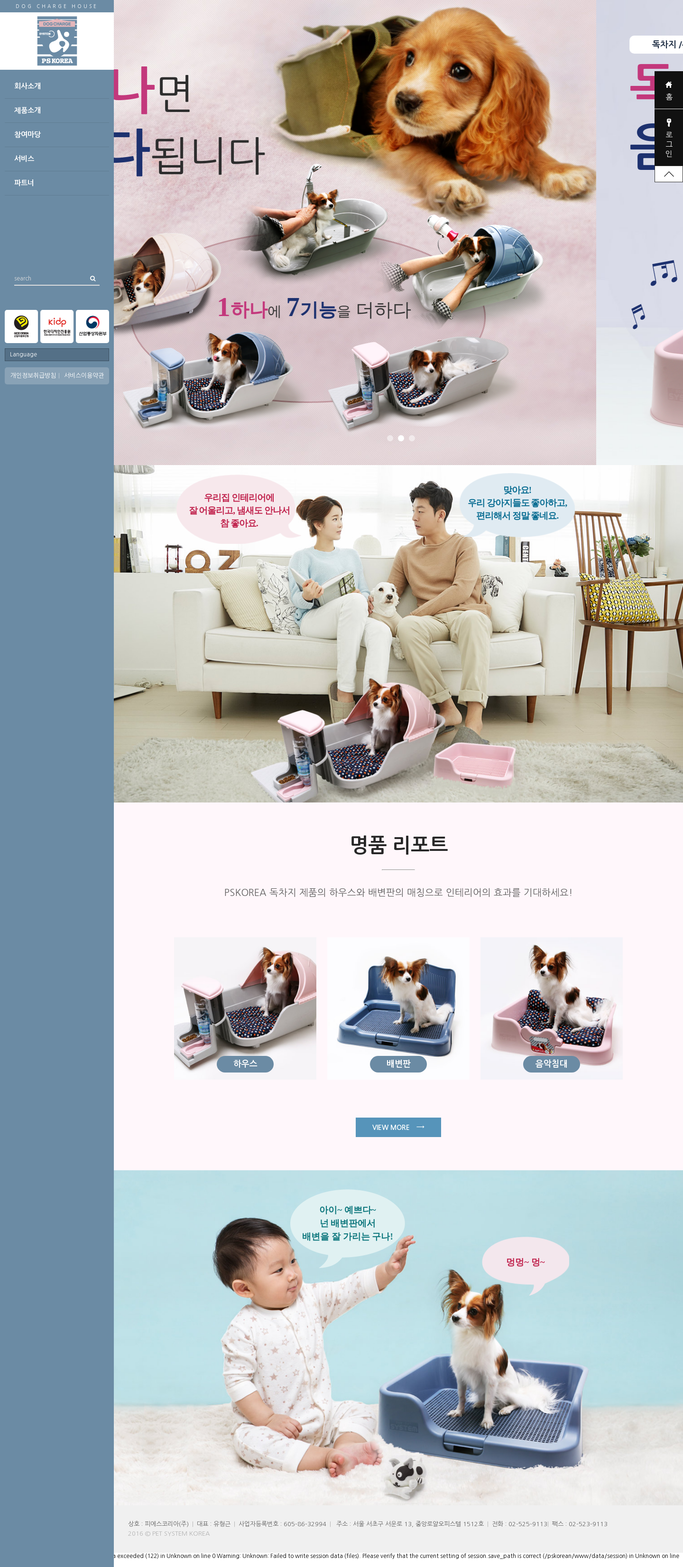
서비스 (24, 158)
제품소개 (27, 110)
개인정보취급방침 (33, 376)
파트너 (24, 183)
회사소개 (27, 86)
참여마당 (27, 134)
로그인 (669, 144)
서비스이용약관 (84, 376)
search (22, 276)
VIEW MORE (398, 1127)
